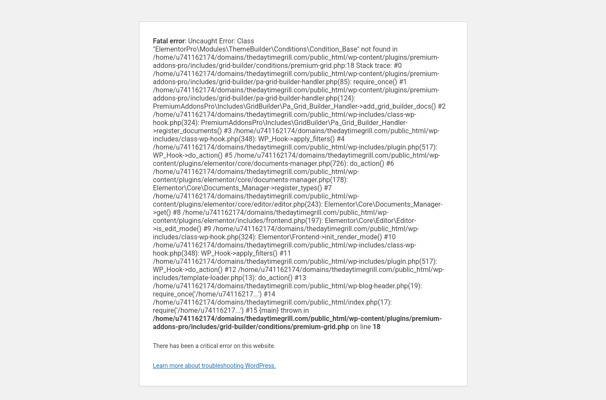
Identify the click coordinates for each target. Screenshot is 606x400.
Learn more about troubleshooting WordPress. (214, 365)
